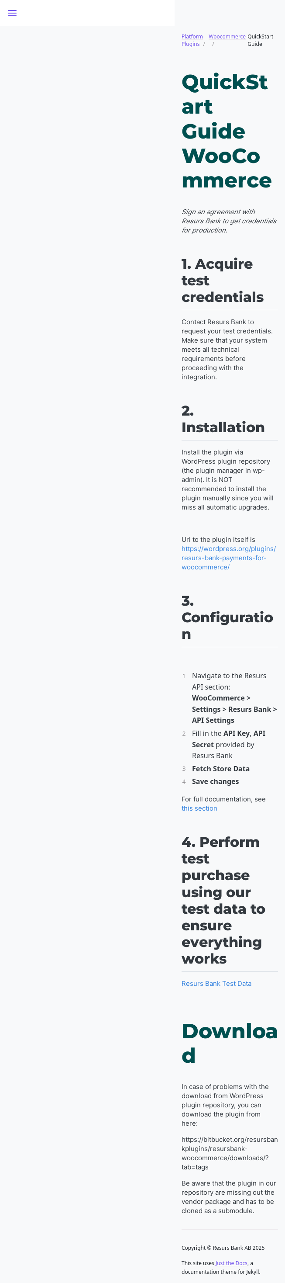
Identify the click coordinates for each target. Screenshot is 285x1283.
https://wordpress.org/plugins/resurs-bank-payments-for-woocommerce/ (229, 557)
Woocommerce (227, 36)
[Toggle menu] (12, 13)
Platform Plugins (192, 40)
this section (199, 808)
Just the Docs (231, 1263)
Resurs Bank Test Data (216, 983)
